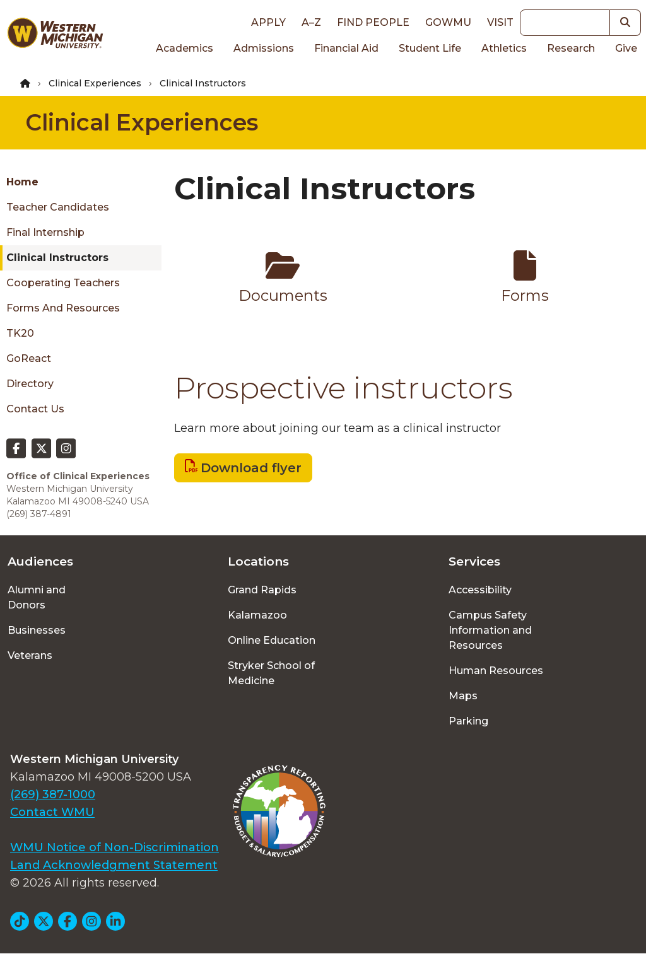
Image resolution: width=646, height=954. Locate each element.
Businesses (37, 630)
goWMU (448, 22)
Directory (30, 384)
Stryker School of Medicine (271, 673)
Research (571, 48)
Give (626, 48)
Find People (373, 22)
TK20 (20, 333)
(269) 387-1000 (52, 794)
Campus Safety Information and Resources (490, 630)
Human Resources (496, 671)
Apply (268, 22)
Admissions (263, 48)
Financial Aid (346, 48)
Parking (468, 721)
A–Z (311, 22)
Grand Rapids (262, 590)
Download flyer (251, 467)
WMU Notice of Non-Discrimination (114, 847)
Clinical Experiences (95, 83)
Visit (500, 22)
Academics (184, 48)
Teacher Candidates (57, 207)
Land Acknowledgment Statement (114, 865)
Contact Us (35, 409)
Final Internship (45, 232)
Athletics (504, 48)
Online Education (271, 640)
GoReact (28, 358)
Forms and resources (63, 308)
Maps (463, 696)
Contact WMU (52, 812)
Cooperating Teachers (63, 283)
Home (22, 182)
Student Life (430, 48)
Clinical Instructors (57, 258)
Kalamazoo (257, 615)
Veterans (30, 655)
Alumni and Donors (37, 597)
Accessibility (480, 590)
